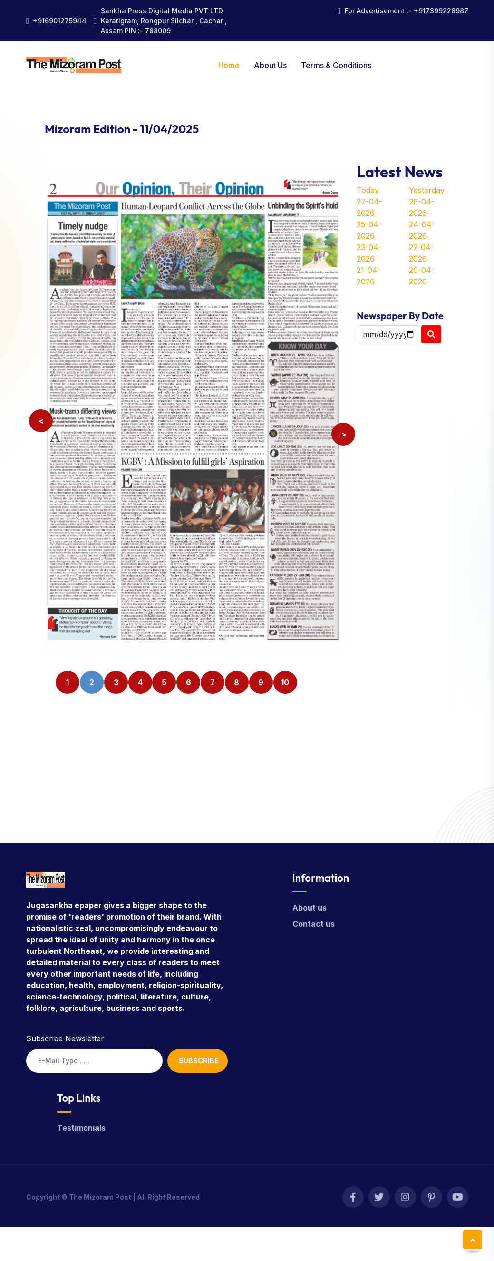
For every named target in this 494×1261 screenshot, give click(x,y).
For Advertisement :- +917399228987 (406, 11)
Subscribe (199, 1061)
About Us (270, 65)
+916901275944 (60, 21)
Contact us (313, 924)
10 (285, 682)
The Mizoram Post (100, 1197)
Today (368, 190)
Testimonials (81, 1128)
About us (309, 907)
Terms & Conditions (336, 65)
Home (229, 65)
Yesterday (427, 190)
